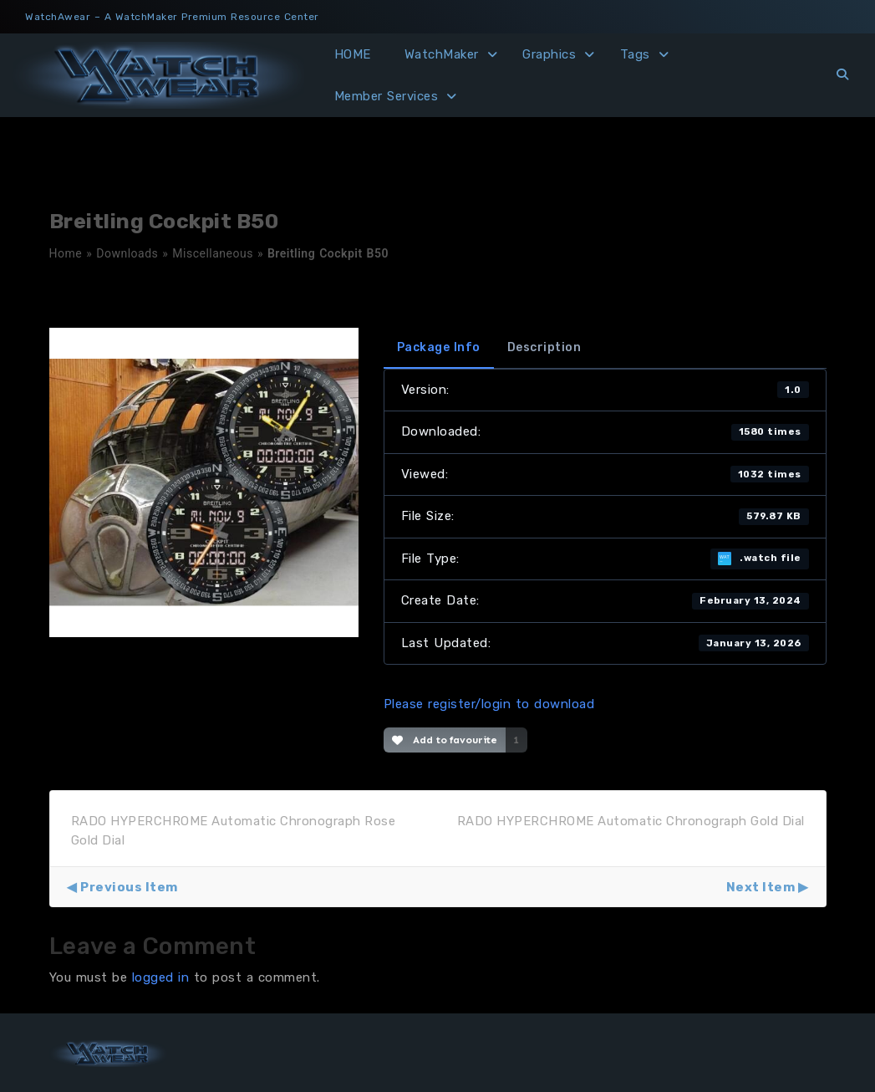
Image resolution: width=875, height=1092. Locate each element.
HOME (352, 54)
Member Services (386, 96)
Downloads (127, 253)
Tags (635, 54)
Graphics (549, 54)
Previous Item (129, 887)
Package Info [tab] (439, 347)
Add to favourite (445, 740)
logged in (161, 977)
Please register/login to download (489, 704)
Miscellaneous (212, 253)
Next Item (761, 887)
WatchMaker (441, 54)
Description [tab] (544, 347)
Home (66, 253)
